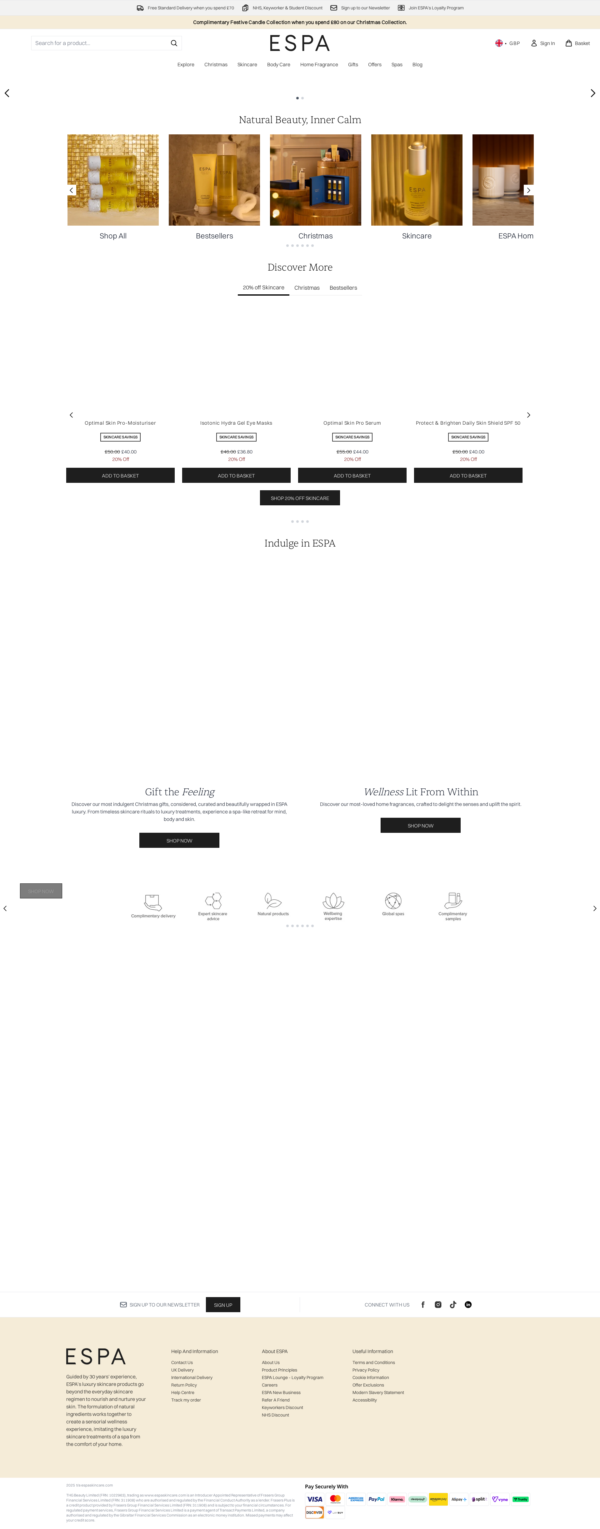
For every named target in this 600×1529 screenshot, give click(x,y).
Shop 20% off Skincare (300, 727)
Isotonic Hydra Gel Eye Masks (236, 651)
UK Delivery (182, 1370)
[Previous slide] (7, 231)
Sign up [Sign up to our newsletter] (223, 1305)
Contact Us (182, 1362)
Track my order (186, 1400)
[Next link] (529, 418)
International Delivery (191, 1377)
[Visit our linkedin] (468, 1304)
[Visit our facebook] (423, 1304)
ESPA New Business (281, 1392)
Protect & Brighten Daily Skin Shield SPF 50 (468, 651)
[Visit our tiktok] (453, 1304)
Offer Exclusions (368, 1385)
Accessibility (364, 1400)
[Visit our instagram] (438, 1304)
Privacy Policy (365, 1370)
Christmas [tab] (307, 516)
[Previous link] (71, 418)
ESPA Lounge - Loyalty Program (292, 1377)
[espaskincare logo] (300, 43)
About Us (271, 1362)
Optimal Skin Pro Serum (352, 651)
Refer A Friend (276, 1400)
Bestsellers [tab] (343, 516)
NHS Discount (275, 1415)
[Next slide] (593, 231)
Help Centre (182, 1392)
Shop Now (41, 262)
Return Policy (184, 1385)
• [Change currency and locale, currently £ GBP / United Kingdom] (507, 43)
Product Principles (279, 1370)
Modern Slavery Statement (378, 1392)
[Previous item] (71, 643)
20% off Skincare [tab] (263, 516)
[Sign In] (543, 43)
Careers (270, 1385)
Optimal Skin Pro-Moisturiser (120, 651)
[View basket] (577, 43)
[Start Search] (174, 43)
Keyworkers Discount (282, 1407)
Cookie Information (370, 1377)
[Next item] (529, 643)
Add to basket (120, 704)
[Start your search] (107, 43)
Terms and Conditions (373, 1362)
